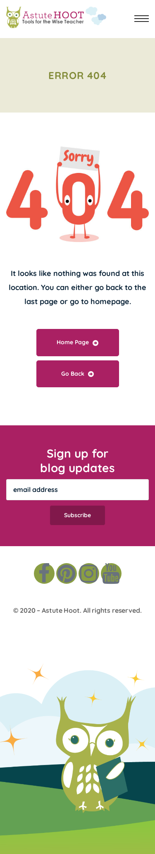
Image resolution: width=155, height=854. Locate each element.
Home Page (77, 342)
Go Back (77, 373)
